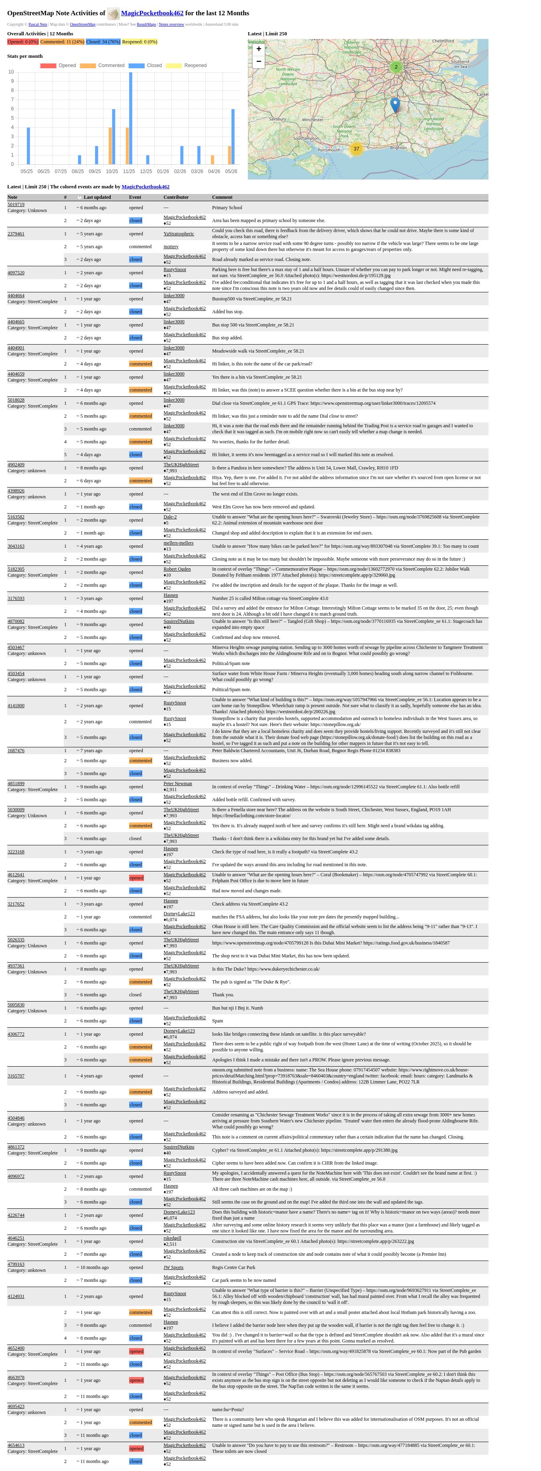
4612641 (16, 874)
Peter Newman (178, 783)
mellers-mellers (179, 543)
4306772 (16, 1034)
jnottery (171, 246)
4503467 (16, 647)
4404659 (16, 374)
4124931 (16, 1296)
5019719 (16, 204)
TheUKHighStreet (181, 464)
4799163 (16, 1264)
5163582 (16, 517)
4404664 (16, 295)
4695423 (16, 1406)
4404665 (16, 321)
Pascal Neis (37, 24)
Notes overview (171, 24)
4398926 (16, 491)
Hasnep (171, 595)
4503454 (16, 673)
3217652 (16, 904)
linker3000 (174, 295)
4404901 (16, 348)
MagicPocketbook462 (152, 13)
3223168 (16, 852)
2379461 (16, 234)
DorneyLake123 (179, 913)
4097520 (16, 272)
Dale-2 (170, 517)
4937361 (16, 966)
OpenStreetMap (82, 24)
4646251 (16, 1238)
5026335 (16, 940)
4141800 (16, 705)
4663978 (16, 1377)
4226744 (16, 1215)
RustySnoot (175, 269)
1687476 (16, 750)
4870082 (16, 621)
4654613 (16, 1445)
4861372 (16, 1147)
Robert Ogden (177, 569)
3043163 (16, 546)
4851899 (16, 783)
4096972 (16, 1176)
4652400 (16, 1348)
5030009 (16, 809)
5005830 (16, 1005)
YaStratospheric (179, 234)
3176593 (16, 598)
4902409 (16, 464)
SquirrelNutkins (179, 621)
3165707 (16, 1076)
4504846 (16, 1118)
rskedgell (172, 1238)
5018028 (16, 400)
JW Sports (173, 1267)
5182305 (16, 569)
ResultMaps (146, 24)
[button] (395, 105)
